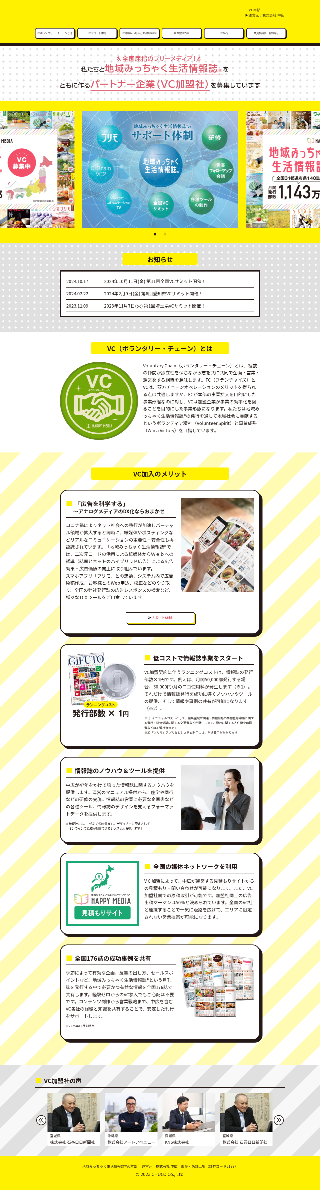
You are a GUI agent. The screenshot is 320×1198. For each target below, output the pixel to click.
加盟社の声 (181, 40)
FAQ (224, 40)
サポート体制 (97, 40)
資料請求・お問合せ (266, 40)
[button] (155, 241)
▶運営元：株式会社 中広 (264, 22)
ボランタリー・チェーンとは (55, 40)
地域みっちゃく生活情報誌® (139, 40)
